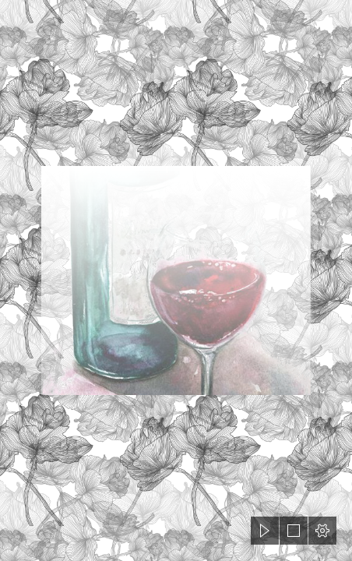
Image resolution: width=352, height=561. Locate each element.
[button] (265, 531)
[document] (176, 280)
